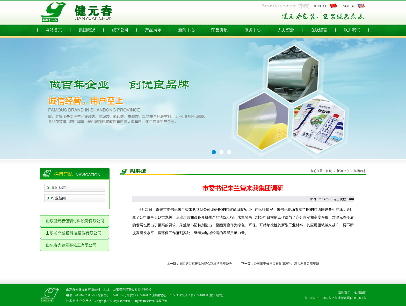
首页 (329, 171)
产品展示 (153, 30)
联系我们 (352, 30)
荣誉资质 (219, 30)
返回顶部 (360, 292)
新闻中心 (186, 30)
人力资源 (286, 30)
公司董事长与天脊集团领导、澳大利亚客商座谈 (286, 263)
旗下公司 (120, 30)
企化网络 (85, 301)
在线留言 (319, 30)
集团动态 (58, 188)
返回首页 (344, 292)
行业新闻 (58, 198)
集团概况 (87, 30)
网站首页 (54, 30)
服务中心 (252, 30)
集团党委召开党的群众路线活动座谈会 (205, 263)
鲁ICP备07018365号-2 (319, 298)
